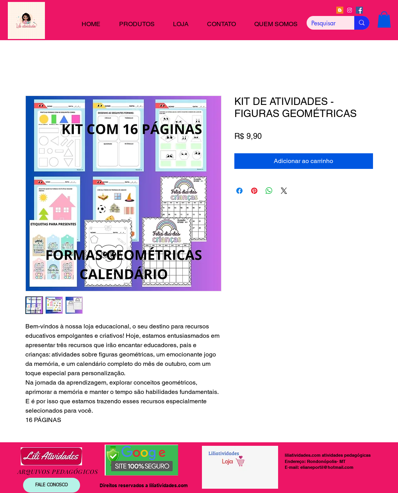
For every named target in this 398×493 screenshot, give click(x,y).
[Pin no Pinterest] (254, 190)
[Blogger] (339, 10)
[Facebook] (359, 10)
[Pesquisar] (324, 23)
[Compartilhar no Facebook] (239, 190)
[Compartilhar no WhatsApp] (269, 190)
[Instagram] (349, 10)
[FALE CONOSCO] (51, 485)
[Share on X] (284, 190)
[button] (384, 19)
